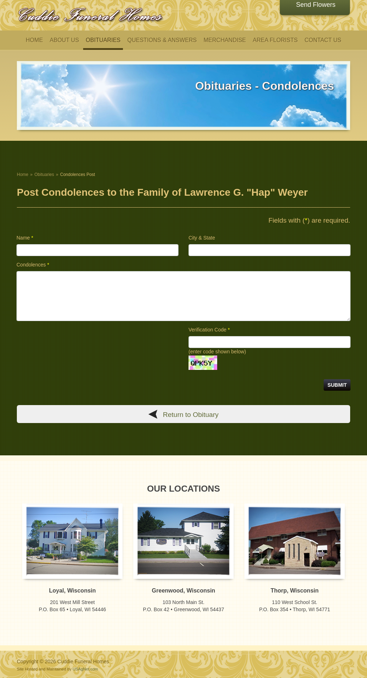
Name (24, 238)
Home (22, 174)
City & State (202, 238)
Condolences (32, 265)
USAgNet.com (85, 669)
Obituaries (44, 174)
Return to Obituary (191, 414)
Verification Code (209, 330)
